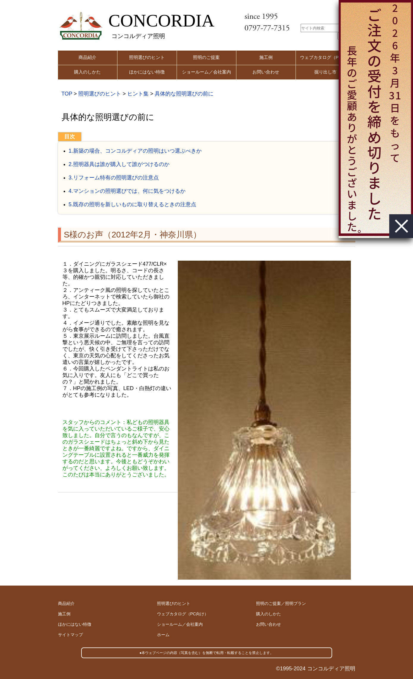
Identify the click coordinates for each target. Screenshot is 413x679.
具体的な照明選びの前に (184, 94)
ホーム (163, 634)
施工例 (266, 57)
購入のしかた (87, 71)
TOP (67, 94)
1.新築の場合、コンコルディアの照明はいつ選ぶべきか (135, 151)
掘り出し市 (325, 71)
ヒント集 (138, 94)
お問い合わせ (265, 71)
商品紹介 (87, 57)
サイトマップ (70, 634)
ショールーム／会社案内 (206, 71)
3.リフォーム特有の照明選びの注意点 (114, 178)
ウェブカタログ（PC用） (325, 57)
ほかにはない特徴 (147, 71)
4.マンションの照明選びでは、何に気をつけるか (127, 191)
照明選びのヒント (147, 57)
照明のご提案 (206, 57)
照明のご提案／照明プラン (281, 603)
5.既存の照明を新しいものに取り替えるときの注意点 (132, 204)
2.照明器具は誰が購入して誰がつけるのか (119, 164)
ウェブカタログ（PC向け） (182, 613)
